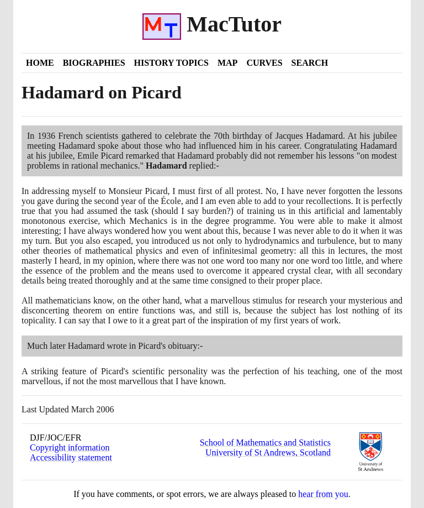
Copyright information (69, 447)
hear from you (323, 494)
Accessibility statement (71, 457)
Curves (264, 62)
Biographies (94, 62)
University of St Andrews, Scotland (268, 452)
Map (227, 62)
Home (40, 62)
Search (310, 62)
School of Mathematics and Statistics (265, 442)
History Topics (171, 62)
